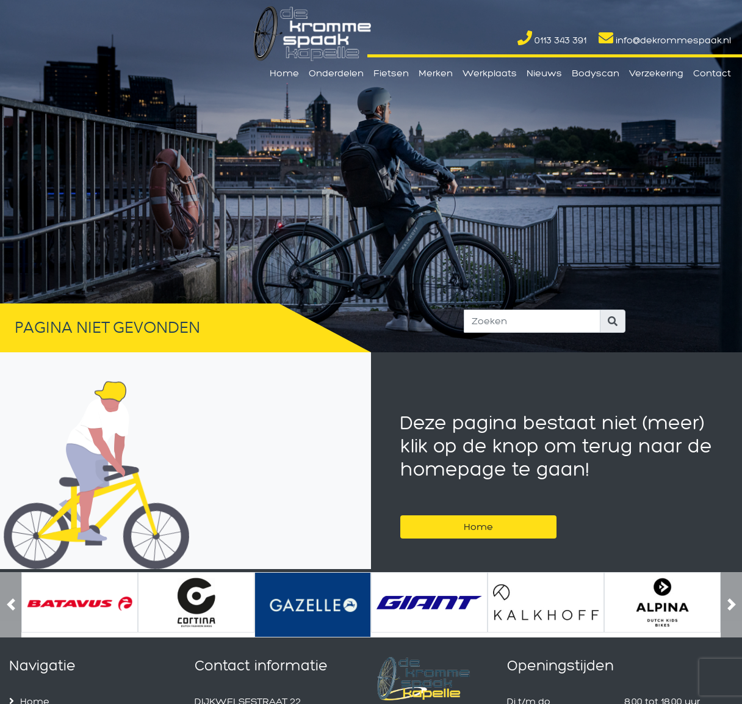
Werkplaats (490, 73)
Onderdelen (336, 73)
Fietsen (391, 73)
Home (284, 73)
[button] (10, 604)
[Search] (532, 321)
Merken (436, 73)
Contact (712, 73)
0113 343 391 (551, 40)
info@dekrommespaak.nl (665, 40)
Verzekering (656, 73)
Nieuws (544, 73)
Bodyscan (595, 73)
